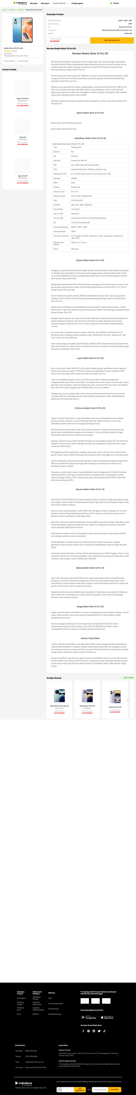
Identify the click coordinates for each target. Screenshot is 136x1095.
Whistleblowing (54, 1014)
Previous (45, 962)
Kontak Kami (53, 1009)
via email (115, 1090)
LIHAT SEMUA (128, 940)
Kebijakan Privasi (37, 998)
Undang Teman (20, 1003)
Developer (21, 998)
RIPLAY (36, 1014)
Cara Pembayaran (55, 1003)
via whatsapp (80, 1090)
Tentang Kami (20, 1009)
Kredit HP (12, 10)
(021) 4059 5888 (31, 1056)
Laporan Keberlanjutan (38, 1009)
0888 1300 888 (31, 1051)
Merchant (45, 3)
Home (4, 10)
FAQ (50, 998)
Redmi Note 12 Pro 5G (34, 10)
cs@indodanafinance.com (34, 1062)
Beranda (33, 3)
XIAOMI (20, 10)
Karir (19, 1014)
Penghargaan (77, 3)
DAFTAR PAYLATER (112, 40)
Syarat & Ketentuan (37, 1003)
